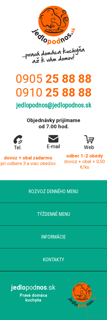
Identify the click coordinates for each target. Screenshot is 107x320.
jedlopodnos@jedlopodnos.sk (53, 105)
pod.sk (33, 287)
